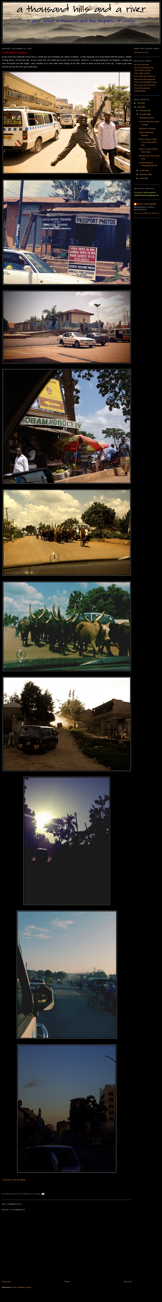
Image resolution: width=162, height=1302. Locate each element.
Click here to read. (141, 52)
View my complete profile (146, 213)
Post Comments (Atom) (22, 1287)
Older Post (127, 1282)
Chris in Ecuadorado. (142, 88)
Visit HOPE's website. (142, 70)
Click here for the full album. (14, 1180)
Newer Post (6, 1282)
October (142, 170)
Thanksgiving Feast (146, 118)
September (143, 174)
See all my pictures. (141, 64)
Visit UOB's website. (142, 73)
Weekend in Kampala (14, 52)
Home (67, 1282)
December (143, 110)
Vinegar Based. (140, 91)
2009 (139, 107)
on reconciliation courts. (145, 82)
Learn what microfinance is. (145, 76)
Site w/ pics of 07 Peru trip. (144, 85)
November (143, 114)
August (142, 178)
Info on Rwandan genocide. (145, 79)
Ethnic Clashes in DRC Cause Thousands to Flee (148, 142)
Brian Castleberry (146, 204)
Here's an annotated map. (144, 67)
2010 (139, 103)
